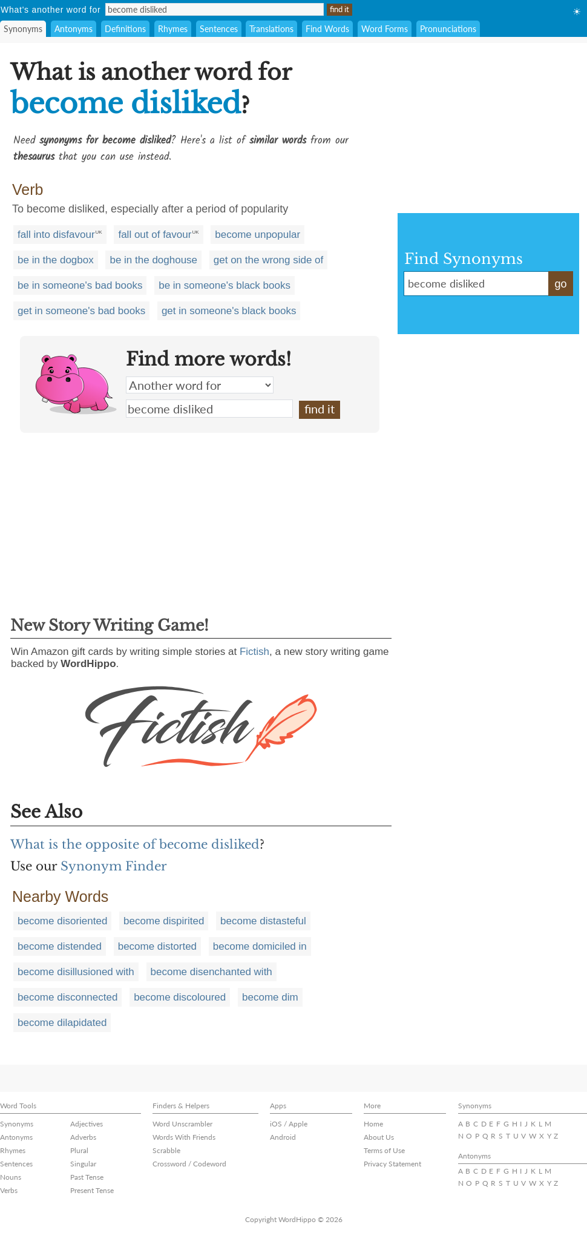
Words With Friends (183, 1137)
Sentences (219, 29)
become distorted (157, 946)
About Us (379, 1137)
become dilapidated (62, 1022)
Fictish (254, 651)
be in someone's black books (224, 285)
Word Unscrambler (182, 1123)
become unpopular (257, 234)
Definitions (125, 29)
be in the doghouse (153, 260)
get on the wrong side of (268, 260)
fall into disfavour (56, 234)
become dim (270, 997)
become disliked (209, 408)
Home (373, 1123)
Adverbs (83, 1137)
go (560, 284)
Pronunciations (448, 29)
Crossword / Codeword (189, 1163)
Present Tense (92, 1190)
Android (283, 1137)
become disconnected (67, 997)
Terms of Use (384, 1150)
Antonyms (73, 29)
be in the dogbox (56, 260)
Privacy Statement (392, 1163)
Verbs (9, 1190)
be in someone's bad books (80, 285)
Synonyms (23, 29)
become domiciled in (260, 946)
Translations (271, 29)
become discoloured (180, 997)
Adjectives (86, 1123)
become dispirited (163, 921)
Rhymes (173, 29)
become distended (60, 946)
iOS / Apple (288, 1123)
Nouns (10, 1177)
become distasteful (263, 921)
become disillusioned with (76, 972)
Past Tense (86, 1177)
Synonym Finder (114, 866)
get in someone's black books (229, 311)
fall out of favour (154, 234)
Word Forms (384, 29)
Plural (79, 1150)
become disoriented (62, 921)
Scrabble (166, 1150)
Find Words (327, 29)
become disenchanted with (211, 972)
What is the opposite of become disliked (135, 844)
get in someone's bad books (81, 311)
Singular (83, 1163)
